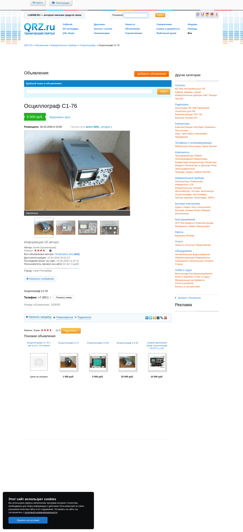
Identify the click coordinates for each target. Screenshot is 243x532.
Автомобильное (183, 254)
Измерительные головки (188, 188)
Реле (213, 165)
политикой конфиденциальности (41, 512)
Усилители (180, 111)
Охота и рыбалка (184, 283)
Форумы (193, 24)
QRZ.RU (28, 45)
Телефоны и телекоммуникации (193, 142)
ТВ (203, 88)
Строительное (195, 261)
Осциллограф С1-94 (98, 343)
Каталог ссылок (103, 28)
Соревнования (133, 33)
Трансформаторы (184, 155)
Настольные (181, 130)
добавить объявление (151, 73)
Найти (160, 15)
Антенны (180, 85)
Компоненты (182, 152)
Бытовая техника (184, 210)
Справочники (164, 24)
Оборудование (183, 251)
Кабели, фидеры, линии (188, 92)
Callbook (68, 24)
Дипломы (99, 24)
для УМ (191, 111)
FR (202, 16)
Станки (179, 264)
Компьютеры (182, 123)
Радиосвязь (182, 104)
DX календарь (71, 28)
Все (190, 33)
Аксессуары (181, 108)
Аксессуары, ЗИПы (204, 197)
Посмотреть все (67, 254)
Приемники (203, 108)
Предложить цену (59, 117)
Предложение (203, 245)
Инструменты (188, 223)
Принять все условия (28, 520)
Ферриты (180, 165)
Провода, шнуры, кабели (188, 172)
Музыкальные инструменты (190, 280)
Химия (191, 226)
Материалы (181, 226)
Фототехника (182, 213)
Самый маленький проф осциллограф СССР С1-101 (156, 345)
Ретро (197, 210)
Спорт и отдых (202, 276)
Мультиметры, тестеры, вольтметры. (195, 191)
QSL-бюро (68, 33)
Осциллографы (88, 45)
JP (217, 16)
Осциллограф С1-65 (127, 343)
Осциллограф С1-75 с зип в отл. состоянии (39, 344)
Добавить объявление (188, 298)
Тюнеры (212, 95)
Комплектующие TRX (186, 114)
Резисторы (211, 162)
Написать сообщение (41, 278)
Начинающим (101, 33)
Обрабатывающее (185, 257)
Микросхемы (201, 159)
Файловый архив (166, 33)
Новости (130, 24)
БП (195, 117)
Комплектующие (184, 127)
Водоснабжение (201, 254)
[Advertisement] (121, 59)
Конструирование (185, 219)
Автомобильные (192, 88)
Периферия (181, 137)
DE (207, 16)
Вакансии (180, 235)
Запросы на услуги (185, 245)
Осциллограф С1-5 (68, 343)
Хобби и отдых (183, 270)
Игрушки (205, 210)
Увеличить (32, 213)
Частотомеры (199, 194)
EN (197, 16)
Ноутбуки (198, 127)
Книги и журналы (184, 276)
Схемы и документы (168, 28)
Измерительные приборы (64, 45)
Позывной (117, 15)
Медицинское (202, 257)
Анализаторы (182, 181)
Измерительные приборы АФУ (191, 95)
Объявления (132, 28)
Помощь (192, 28)
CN (212, 16)
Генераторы (196, 181)
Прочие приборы (184, 197)
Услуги (179, 241)
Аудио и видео (183, 207)
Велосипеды (182, 273)
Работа (179, 232)
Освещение (181, 261)
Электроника (203, 226)
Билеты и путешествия (187, 286)
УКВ (181, 88)
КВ (176, 88)
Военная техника (184, 117)
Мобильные (181, 146)
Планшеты (209, 127)
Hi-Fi (177, 223)
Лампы (198, 155)
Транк (205, 146)
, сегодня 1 (99, 126)
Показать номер (64, 297)
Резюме (190, 235)
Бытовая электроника (187, 203)
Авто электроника (201, 207)
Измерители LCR (184, 184)
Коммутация (181, 162)
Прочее (179, 98)
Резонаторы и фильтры (198, 165)
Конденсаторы (197, 162)
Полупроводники (184, 159)
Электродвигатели (185, 168)
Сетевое (208, 261)
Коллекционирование (200, 273)
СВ (200, 114)
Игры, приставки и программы (191, 133)
